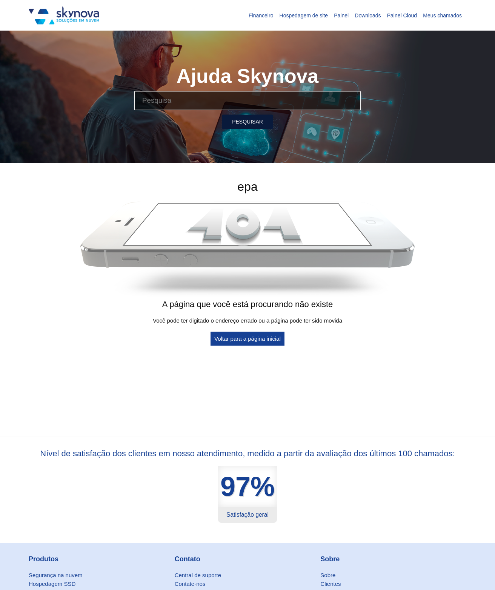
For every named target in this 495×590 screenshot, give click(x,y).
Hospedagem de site (304, 15)
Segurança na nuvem (56, 575)
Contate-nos (190, 584)
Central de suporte (198, 575)
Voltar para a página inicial (247, 338)
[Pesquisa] (247, 100)
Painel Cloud (402, 15)
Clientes (330, 584)
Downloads (368, 15)
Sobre (327, 575)
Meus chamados (442, 15)
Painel (341, 15)
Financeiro (261, 15)
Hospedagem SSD (52, 584)
